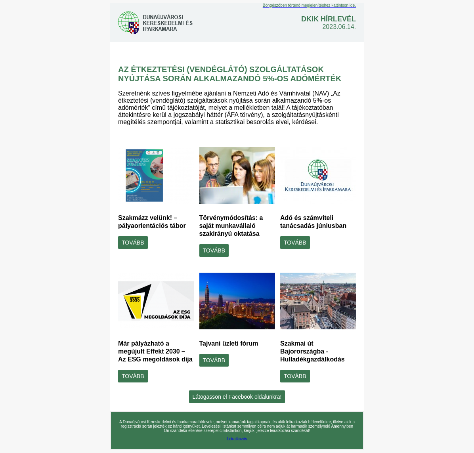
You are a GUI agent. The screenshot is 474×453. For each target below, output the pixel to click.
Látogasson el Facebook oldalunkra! (237, 397)
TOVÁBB (133, 242)
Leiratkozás (237, 439)
